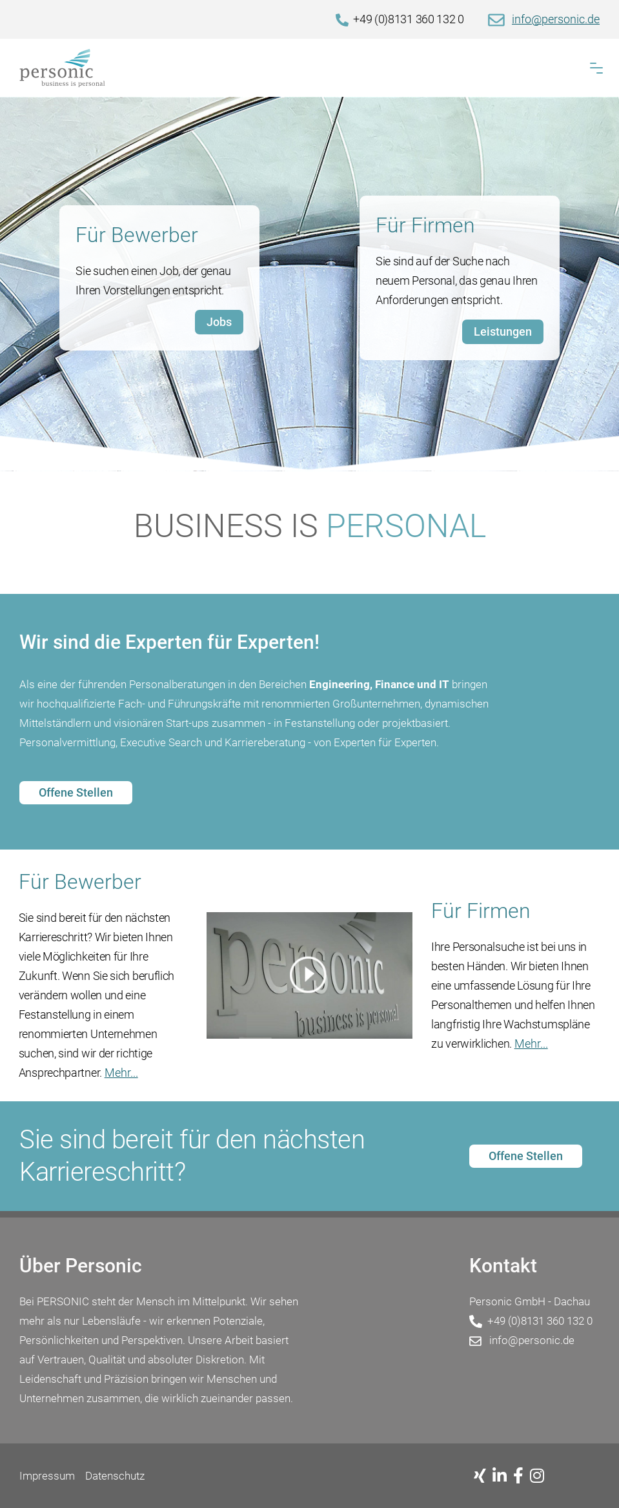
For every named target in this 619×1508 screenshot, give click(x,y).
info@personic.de (556, 19)
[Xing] (483, 1476)
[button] (596, 68)
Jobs (219, 322)
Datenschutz (115, 1475)
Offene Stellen (76, 792)
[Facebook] (521, 1476)
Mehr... (121, 1072)
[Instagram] (540, 1476)
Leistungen (503, 331)
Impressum (47, 1475)
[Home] (309, 68)
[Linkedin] (502, 1476)
